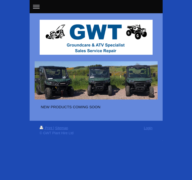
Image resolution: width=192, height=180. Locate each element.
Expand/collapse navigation (96, 6)
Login (148, 128)
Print (46, 128)
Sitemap (61, 128)
